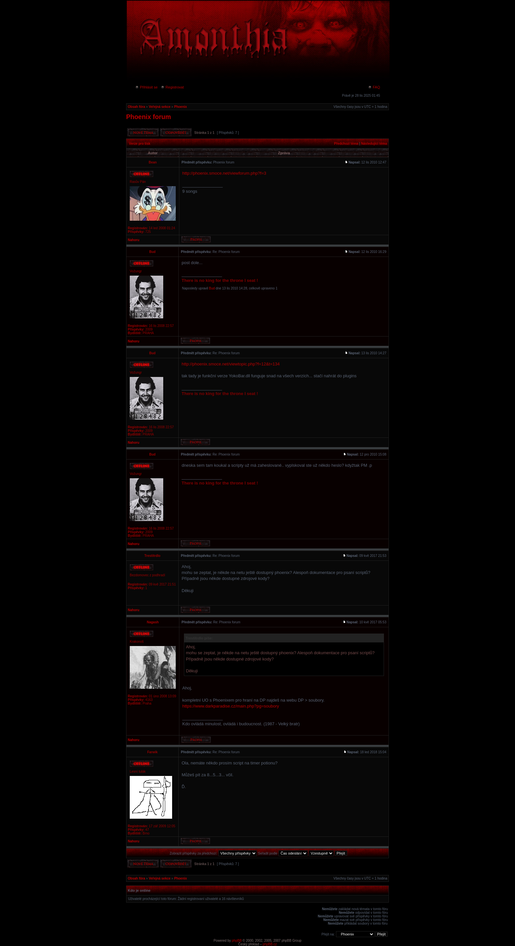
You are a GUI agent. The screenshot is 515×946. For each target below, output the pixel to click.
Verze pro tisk (139, 143)
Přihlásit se (146, 87)
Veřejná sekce (159, 107)
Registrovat (172, 87)
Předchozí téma (346, 143)
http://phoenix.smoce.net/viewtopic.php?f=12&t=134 (231, 363)
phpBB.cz (270, 944)
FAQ (374, 87)
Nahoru (133, 240)
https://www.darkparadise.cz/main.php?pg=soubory (230, 706)
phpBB (237, 940)
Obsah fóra (136, 107)
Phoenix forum (148, 116)
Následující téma (374, 143)
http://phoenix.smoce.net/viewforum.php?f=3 (224, 173)
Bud (212, 288)
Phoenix (180, 107)
